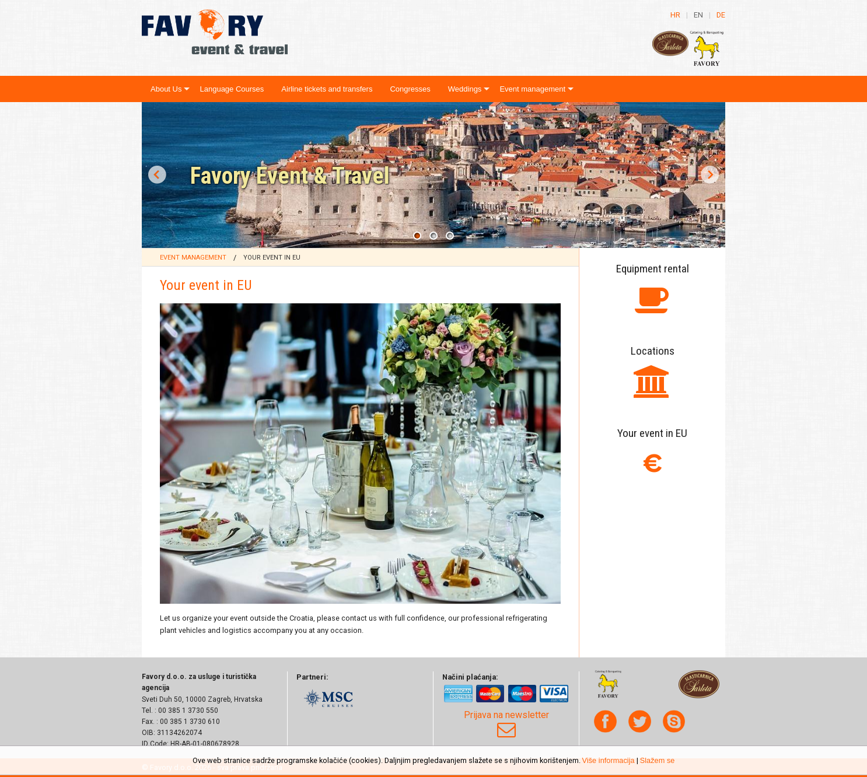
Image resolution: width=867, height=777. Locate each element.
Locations (652, 351)
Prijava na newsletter (506, 724)
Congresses (410, 89)
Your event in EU (271, 257)
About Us (166, 89)
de (720, 14)
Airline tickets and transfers (326, 89)
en (698, 14)
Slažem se (657, 760)
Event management (532, 89)
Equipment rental (652, 268)
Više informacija (608, 760)
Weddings (465, 89)
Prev (157, 175)
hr (675, 14)
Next (710, 175)
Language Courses (232, 89)
